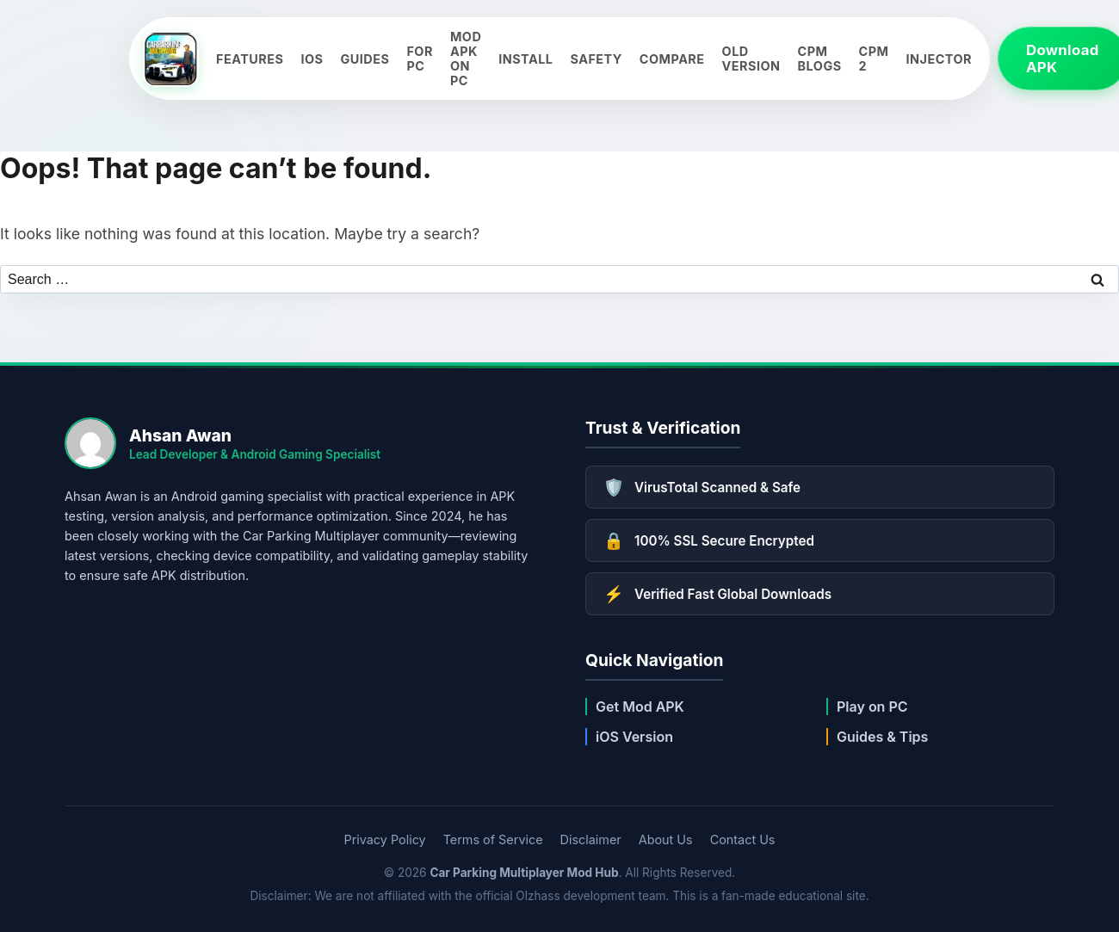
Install (525, 59)
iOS (311, 59)
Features (249, 59)
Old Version (751, 58)
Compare (672, 59)
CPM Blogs (820, 58)
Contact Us (743, 839)
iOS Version (634, 736)
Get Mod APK (640, 706)
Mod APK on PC (465, 58)
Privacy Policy (385, 839)
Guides (364, 59)
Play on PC (872, 706)
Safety (595, 59)
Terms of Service (493, 839)
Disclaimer (590, 839)
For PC (419, 58)
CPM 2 (874, 58)
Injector (939, 59)
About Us (666, 839)
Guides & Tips (882, 736)
